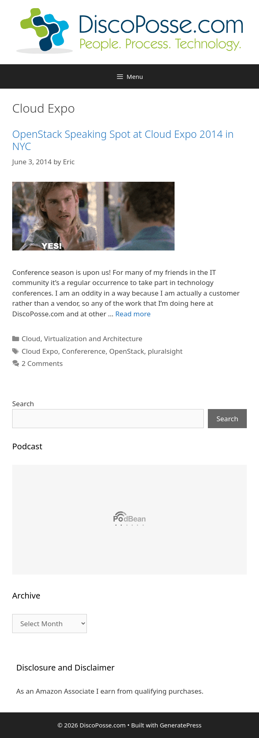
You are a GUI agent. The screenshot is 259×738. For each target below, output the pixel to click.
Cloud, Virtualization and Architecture (82, 338)
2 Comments (42, 363)
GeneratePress (180, 725)
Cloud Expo (40, 351)
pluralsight (165, 351)
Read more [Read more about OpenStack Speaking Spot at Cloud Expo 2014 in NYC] (133, 313)
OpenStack (126, 351)
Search (23, 403)
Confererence (84, 351)
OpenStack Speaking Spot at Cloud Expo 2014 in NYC (123, 140)
